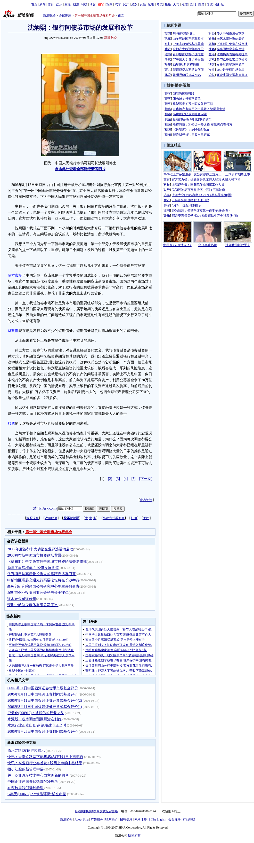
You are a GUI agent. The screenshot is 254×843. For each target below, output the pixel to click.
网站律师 (140, 819)
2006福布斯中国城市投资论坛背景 (34, 555)
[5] (134, 479)
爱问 (193, 4)
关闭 (146, 518)
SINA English (157, 819)
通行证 (219, 4)
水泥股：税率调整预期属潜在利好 (34, 719)
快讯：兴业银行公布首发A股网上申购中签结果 (44, 763)
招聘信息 (126, 819)
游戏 (134, 4)
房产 (126, 4)
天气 (176, 4)
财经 (67, 4)
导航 (210, 4)
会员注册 (174, 819)
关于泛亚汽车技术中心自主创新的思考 (38, 775)
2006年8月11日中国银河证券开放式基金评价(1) (44, 707)
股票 (76, 4)
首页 (34, 4)
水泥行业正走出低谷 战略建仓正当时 (36, 725)
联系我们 (111, 819)
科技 (84, 4)
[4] (126, 479)
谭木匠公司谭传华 (21, 599)
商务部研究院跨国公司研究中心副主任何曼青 (43, 586)
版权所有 (134, 835)
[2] (110, 479)
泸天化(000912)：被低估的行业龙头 (35, 713)
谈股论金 (32, 518)
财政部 (13, 331)
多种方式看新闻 (114, 518)
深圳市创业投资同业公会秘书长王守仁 (38, 593)
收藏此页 (51, 518)
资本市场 (15, 275)
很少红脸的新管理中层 (25, 769)
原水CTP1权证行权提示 (26, 751)
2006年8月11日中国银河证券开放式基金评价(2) (44, 701)
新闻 (42, 4)
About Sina (81, 819)
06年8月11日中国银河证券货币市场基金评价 (42, 688)
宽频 (109, 4)
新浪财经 (49, 15)
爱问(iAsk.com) (44, 508)
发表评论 (146, 500)
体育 (51, 4)
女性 (143, 4)
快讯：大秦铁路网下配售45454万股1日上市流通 (45, 757)
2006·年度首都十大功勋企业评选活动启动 (40, 549)
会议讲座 (65, 15)
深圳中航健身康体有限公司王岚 (32, 605)
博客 (92, 4)
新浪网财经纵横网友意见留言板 (96, 811)
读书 (151, 4)
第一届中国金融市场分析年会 (95, 15)
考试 (160, 4)
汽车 (118, 4)
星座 (168, 4)
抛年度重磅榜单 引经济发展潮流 (33, 568)
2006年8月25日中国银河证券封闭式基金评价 (42, 731)
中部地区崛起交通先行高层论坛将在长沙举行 (43, 580)
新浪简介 (66, 819)
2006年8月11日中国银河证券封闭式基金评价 (42, 694)
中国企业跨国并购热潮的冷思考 (32, 782)
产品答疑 (189, 819)
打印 (134, 518)
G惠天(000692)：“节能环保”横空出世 (36, 794)
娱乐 (59, 4)
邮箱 (201, 4)
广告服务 (97, 819)
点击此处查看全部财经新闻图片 (80, 169)
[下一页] (145, 479)
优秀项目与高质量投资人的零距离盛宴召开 (41, 574)
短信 (185, 4)
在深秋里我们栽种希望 (25, 788)
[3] (118, 479)
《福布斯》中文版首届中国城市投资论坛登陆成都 (47, 562)
